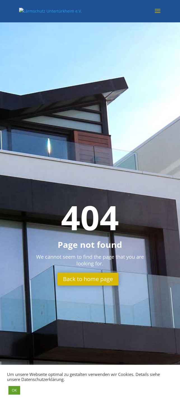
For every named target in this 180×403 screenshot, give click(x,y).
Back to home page (88, 279)
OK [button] (14, 390)
